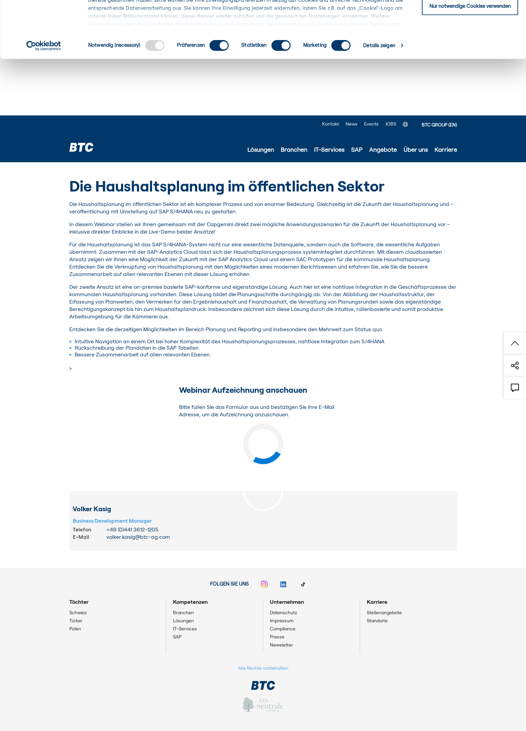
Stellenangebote (384, 613)
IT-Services (185, 629)
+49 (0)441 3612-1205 (132, 529)
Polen (75, 629)
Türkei (75, 621)
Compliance (282, 629)
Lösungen (183, 621)
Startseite (81, 172)
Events (371, 124)
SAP (177, 637)
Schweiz (78, 613)
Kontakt (330, 124)
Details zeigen (379, 102)
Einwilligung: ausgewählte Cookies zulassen (470, 39)
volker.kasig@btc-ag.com (138, 537)
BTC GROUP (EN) (439, 125)
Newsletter (281, 645)
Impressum (281, 621)
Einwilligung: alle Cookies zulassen (470, 16)
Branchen (183, 613)
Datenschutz (283, 613)
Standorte (377, 621)
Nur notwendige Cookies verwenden (470, 62)
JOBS (390, 124)
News (351, 124)
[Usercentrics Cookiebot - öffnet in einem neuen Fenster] (43, 102)
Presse (277, 637)
